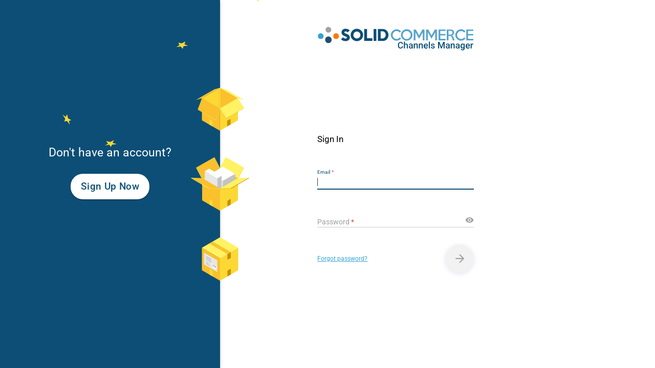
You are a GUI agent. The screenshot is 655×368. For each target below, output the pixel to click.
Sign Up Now (110, 186)
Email (325, 172)
